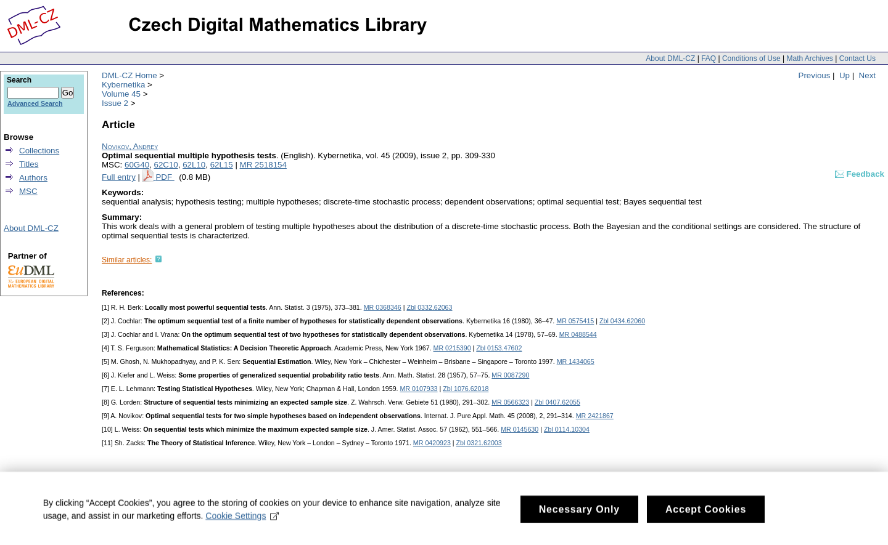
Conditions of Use (751, 58)
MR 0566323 (510, 402)
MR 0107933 (419, 388)
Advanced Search (34, 103)
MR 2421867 (595, 415)
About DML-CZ (670, 58)
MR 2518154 (263, 164)
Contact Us (857, 58)
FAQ (708, 58)
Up (844, 75)
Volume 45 (121, 94)
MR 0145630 (519, 429)
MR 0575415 (575, 321)
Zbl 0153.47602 (499, 348)
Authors (33, 177)
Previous (815, 75)
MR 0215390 (452, 348)
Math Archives (809, 58)
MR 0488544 (578, 334)
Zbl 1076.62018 (465, 388)
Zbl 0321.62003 (479, 442)
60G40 (137, 164)
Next (867, 75)
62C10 (166, 164)
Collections (39, 150)
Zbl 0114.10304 (567, 429)
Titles (28, 164)
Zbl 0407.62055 (557, 402)
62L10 (194, 164)
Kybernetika (123, 84)
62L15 (221, 164)
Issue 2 (115, 103)
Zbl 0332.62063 (429, 307)
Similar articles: (127, 260)
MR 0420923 (432, 442)
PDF (164, 177)
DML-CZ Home (129, 75)
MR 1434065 (575, 361)
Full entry (119, 177)
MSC (28, 191)
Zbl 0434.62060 (622, 321)
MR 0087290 (510, 375)
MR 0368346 (382, 307)
